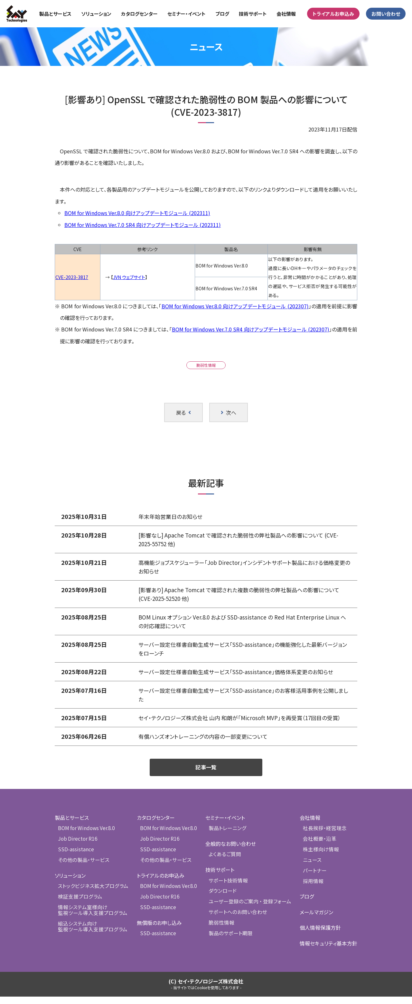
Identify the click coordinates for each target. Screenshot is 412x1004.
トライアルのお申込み (160, 883)
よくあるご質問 (225, 862)
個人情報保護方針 (320, 935)
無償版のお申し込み (158, 930)
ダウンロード (223, 899)
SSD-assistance (76, 857)
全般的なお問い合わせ (232, 852)
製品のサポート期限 (230, 940)
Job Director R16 (77, 847)
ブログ (307, 904)
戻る (183, 412)
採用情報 (312, 888)
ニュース (311, 867)
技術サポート (221, 878)
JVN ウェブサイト (129, 277)
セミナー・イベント (226, 826)
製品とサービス (72, 826)
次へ (228, 412)
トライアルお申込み (333, 13)
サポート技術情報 (228, 888)
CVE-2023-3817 (71, 277)
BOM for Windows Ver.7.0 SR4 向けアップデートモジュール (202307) (250, 329)
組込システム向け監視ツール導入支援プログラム (90, 933)
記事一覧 (205, 776)
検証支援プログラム (79, 904)
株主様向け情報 (320, 857)
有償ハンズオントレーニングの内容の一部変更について (206, 745)
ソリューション (70, 883)
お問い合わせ (385, 13)
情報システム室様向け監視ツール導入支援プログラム (90, 917)
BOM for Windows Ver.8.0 (85, 836)
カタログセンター (155, 826)
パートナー (314, 878)
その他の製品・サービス (82, 867)
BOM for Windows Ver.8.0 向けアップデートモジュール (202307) (235, 306)
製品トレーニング (228, 836)
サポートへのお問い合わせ (237, 919)
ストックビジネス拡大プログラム (91, 893)
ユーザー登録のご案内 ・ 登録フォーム (249, 909)
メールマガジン (316, 919)
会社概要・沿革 (318, 847)
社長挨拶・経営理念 (323, 836)
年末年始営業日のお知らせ (172, 516)
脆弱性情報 (206, 365)
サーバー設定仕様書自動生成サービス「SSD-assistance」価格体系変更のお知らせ (240, 671)
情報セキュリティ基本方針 (328, 950)
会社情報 (310, 826)
